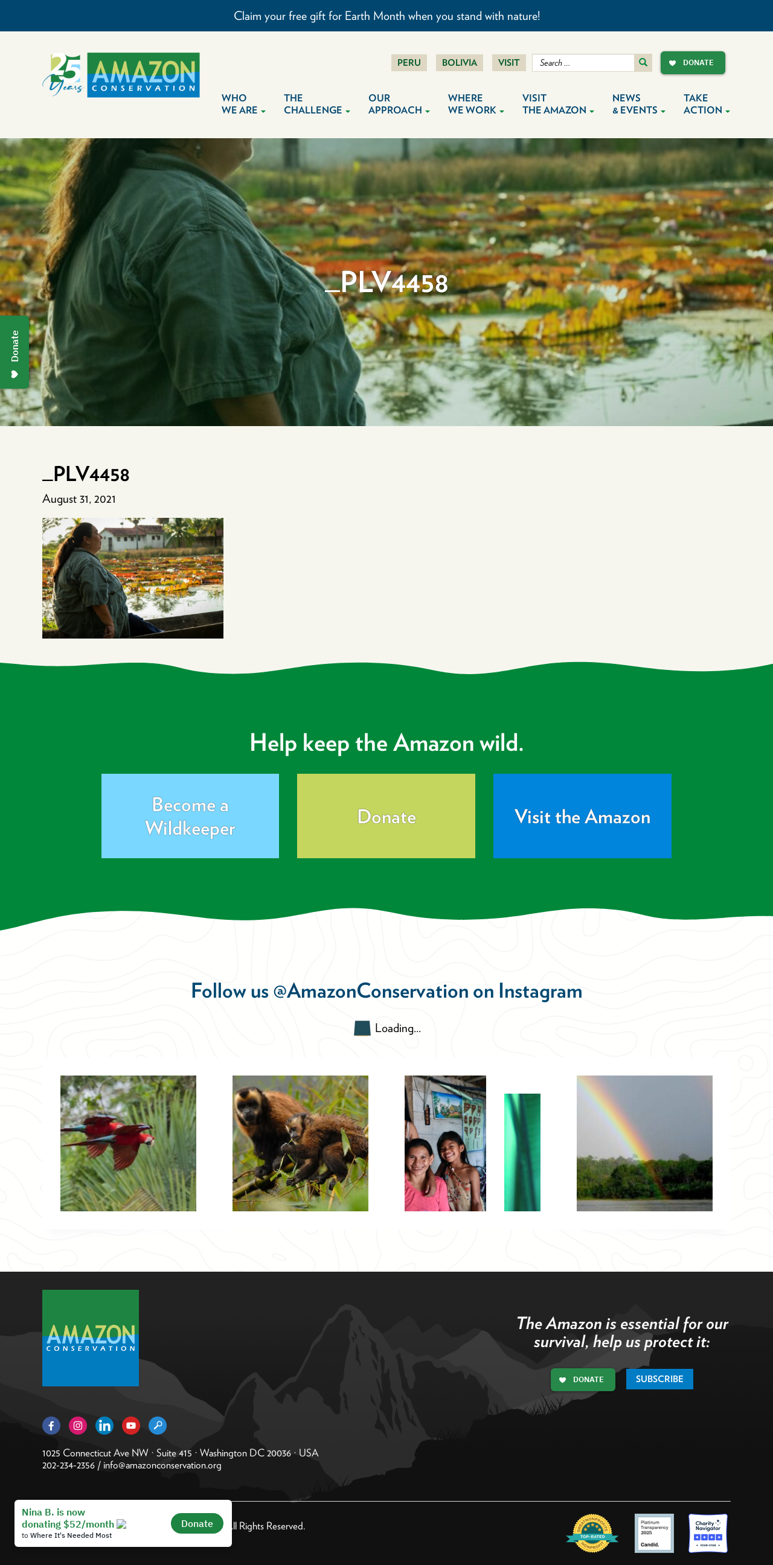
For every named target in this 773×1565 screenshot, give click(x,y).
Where (476, 104)
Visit (509, 62)
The (317, 104)
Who (244, 104)
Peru (409, 62)
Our (399, 104)
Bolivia (459, 62)
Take (707, 104)
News (639, 104)
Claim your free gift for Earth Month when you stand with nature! (387, 15)
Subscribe (660, 1379)
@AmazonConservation (371, 990)
